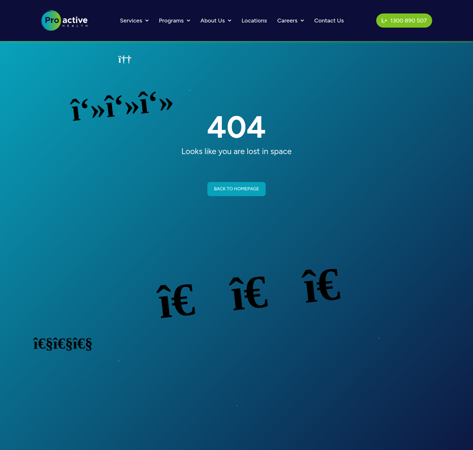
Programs (174, 20)
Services (134, 20)
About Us (215, 20)
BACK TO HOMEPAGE (236, 189)
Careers (290, 20)
